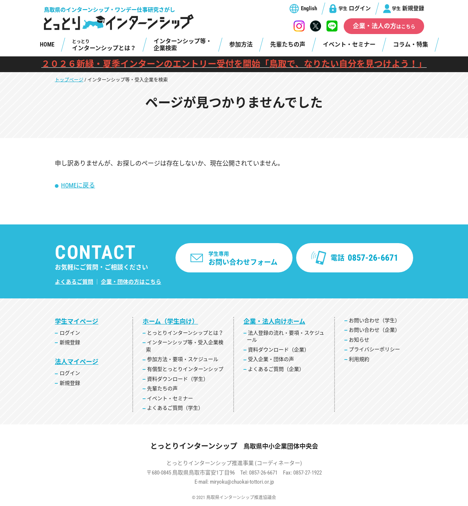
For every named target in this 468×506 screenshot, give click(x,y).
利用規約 (359, 359)
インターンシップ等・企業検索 (183, 45)
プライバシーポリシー (374, 349)
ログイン (355, 8)
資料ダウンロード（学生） (177, 379)
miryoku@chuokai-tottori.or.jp (242, 482)
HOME (47, 44)
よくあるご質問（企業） (276, 369)
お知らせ (359, 340)
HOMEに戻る (78, 185)
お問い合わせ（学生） (374, 320)
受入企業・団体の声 (271, 359)
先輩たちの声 (287, 44)
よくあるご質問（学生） (175, 408)
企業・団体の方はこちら (131, 282)
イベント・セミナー (349, 44)
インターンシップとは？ (104, 45)
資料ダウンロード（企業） (278, 350)
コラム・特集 (410, 44)
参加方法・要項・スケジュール (182, 359)
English (309, 8)
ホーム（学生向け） (170, 321)
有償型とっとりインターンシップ (185, 369)
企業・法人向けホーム (274, 321)
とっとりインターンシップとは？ (185, 333)
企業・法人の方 (384, 26)
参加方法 (241, 44)
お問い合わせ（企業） (374, 330)
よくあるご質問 (74, 282)
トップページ (69, 79)
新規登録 (408, 8)
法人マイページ (76, 361)
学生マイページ (76, 321)
